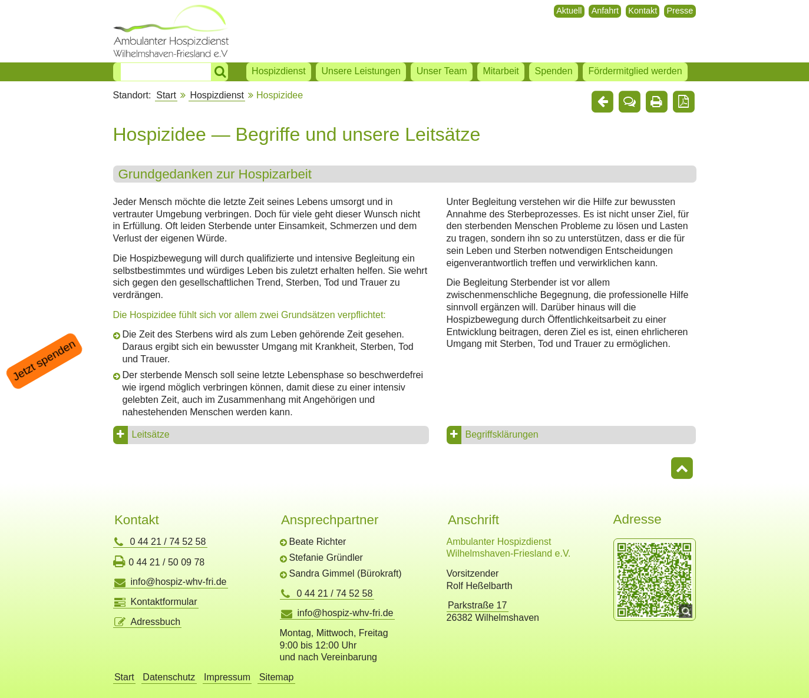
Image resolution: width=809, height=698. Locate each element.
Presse (679, 10)
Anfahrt (605, 10)
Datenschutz (169, 677)
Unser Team (442, 71)
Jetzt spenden (44, 360)
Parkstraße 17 (477, 605)
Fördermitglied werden (635, 71)
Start (166, 95)
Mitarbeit (501, 71)
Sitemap (276, 677)
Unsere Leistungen (361, 71)
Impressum (227, 677)
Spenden (554, 71)
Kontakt (642, 10)
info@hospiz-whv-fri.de (179, 582)
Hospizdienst (279, 71)
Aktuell (569, 10)
